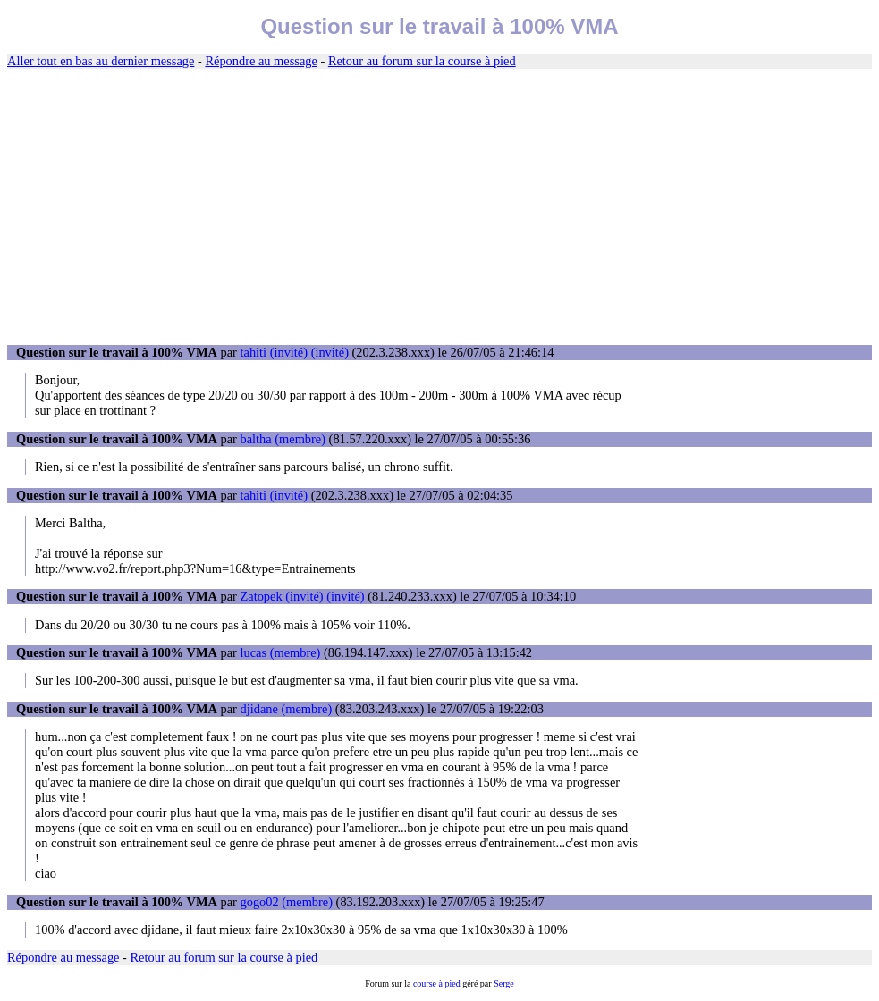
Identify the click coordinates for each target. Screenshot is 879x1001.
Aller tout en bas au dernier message (100, 61)
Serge (504, 983)
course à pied (437, 983)
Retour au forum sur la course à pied (422, 61)
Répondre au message (261, 61)
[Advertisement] (439, 207)
